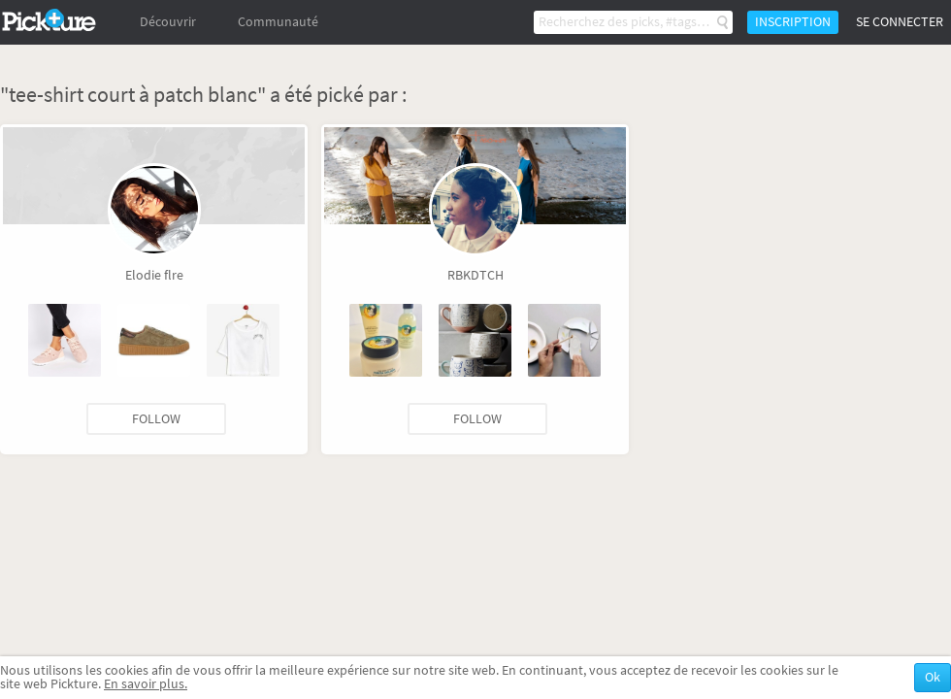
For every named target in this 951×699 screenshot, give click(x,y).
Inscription (793, 22)
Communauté (278, 22)
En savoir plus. (145, 684)
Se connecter (899, 22)
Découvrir (168, 22)
